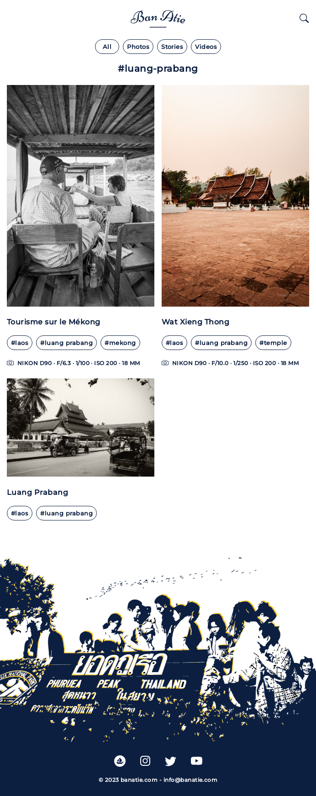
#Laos (19, 343)
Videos (206, 46)
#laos (174, 343)
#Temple (273, 343)
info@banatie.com (190, 779)
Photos (138, 46)
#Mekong (120, 343)
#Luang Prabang (66, 343)
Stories (172, 46)
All (107, 46)
